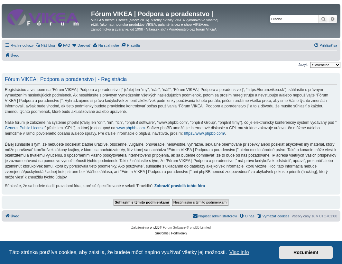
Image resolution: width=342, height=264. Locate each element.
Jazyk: (304, 65)
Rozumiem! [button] (306, 252)
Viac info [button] (239, 252)
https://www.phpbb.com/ (204, 133)
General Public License (24, 128)
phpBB (155, 227)
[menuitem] (45, 45)
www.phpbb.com (130, 128)
